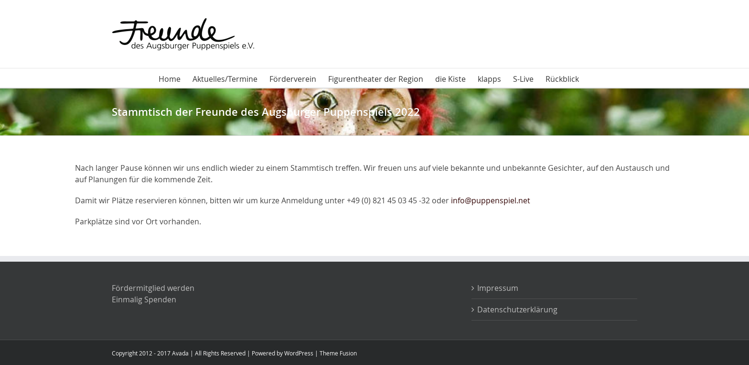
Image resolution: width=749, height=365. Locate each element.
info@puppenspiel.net (490, 200)
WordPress (298, 353)
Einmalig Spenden (144, 299)
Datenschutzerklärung (517, 309)
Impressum (497, 288)
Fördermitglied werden (153, 288)
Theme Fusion (338, 353)
